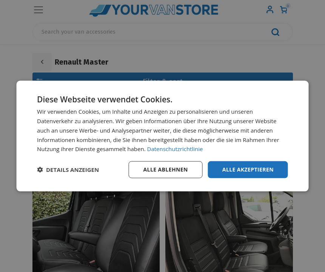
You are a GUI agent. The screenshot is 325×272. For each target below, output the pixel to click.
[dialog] (162, 136)
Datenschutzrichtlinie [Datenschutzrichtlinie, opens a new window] (175, 149)
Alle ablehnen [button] (165, 169)
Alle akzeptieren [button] (248, 169)
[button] (68, 169)
